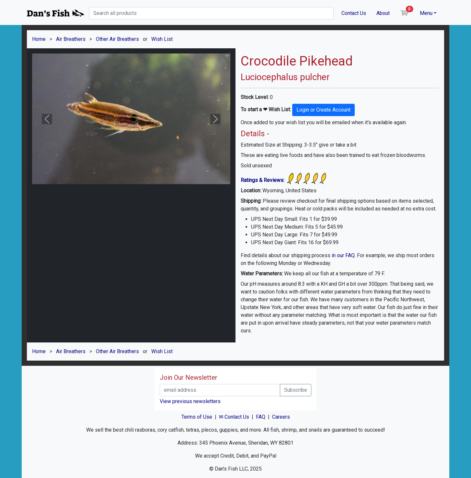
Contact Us (353, 13)
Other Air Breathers (117, 39)
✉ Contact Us (234, 417)
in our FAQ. (344, 255)
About (383, 13)
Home (39, 39)
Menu (426, 13)
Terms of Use (196, 417)
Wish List (162, 39)
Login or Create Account (323, 110)
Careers (281, 417)
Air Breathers (71, 39)
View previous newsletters (190, 401)
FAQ (260, 417)
